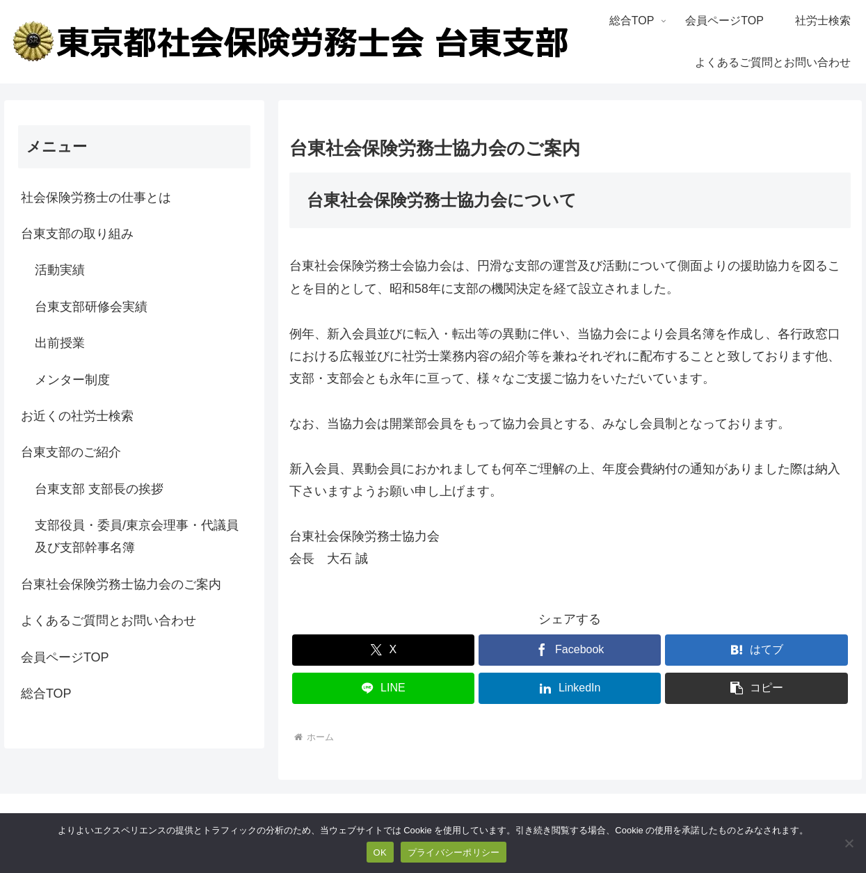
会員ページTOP (65, 657)
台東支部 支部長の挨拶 (99, 489)
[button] (756, 688)
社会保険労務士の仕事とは (96, 198)
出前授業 (60, 343)
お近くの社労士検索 (77, 416)
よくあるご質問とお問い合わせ (108, 620)
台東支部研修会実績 (91, 307)
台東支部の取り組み (77, 234)
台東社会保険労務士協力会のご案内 (121, 584)
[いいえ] (849, 843)
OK (380, 852)
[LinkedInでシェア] (570, 688)
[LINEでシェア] (383, 688)
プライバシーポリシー (454, 852)
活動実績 (60, 270)
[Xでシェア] (383, 650)
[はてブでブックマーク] (756, 650)
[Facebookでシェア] (570, 650)
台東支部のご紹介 (71, 452)
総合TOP (46, 693)
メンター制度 (72, 380)
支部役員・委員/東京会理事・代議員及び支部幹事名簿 (137, 536)
